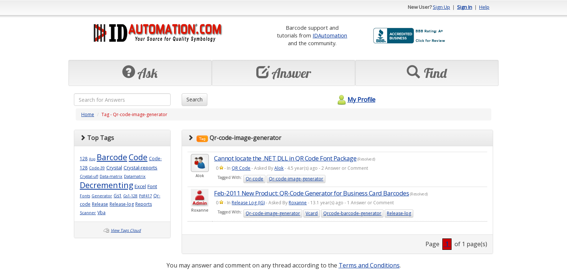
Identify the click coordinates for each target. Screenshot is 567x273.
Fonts (85, 195)
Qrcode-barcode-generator (352, 213)
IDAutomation (330, 35)
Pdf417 (145, 195)
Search (194, 99)
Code (138, 157)
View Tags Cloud (126, 230)
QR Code (241, 168)
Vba (101, 212)
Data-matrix (111, 176)
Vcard (312, 213)
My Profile (355, 100)
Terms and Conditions (369, 265)
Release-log (122, 204)
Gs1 (118, 196)
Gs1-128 (130, 195)
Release (100, 204)
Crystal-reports (140, 167)
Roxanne (298, 203)
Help (484, 7)
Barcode (112, 157)
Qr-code (254, 179)
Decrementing (106, 185)
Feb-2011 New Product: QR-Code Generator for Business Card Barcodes (311, 193)
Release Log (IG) (248, 203)
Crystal (114, 167)
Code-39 (97, 167)
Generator (102, 195)
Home (87, 114)
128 (84, 158)
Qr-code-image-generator (296, 179)
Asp (92, 159)
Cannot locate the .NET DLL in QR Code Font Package (285, 158)
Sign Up (441, 7)
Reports (143, 204)
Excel (140, 186)
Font (152, 186)
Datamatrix (135, 176)
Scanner (88, 212)
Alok (279, 168)
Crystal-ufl (89, 176)
